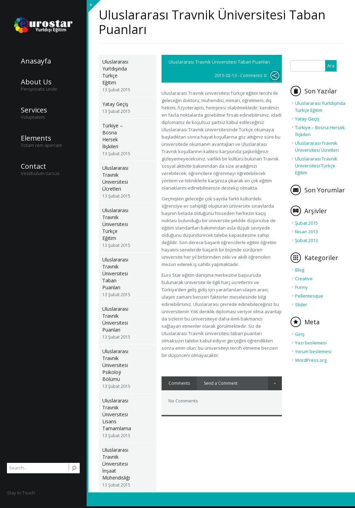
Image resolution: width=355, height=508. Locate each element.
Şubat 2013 (306, 240)
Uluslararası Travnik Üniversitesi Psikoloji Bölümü (115, 365)
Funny (301, 287)
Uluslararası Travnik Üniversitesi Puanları (115, 319)
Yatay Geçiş (115, 104)
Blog (299, 270)
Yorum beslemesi (313, 351)
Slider (301, 304)
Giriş (299, 334)
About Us (36, 81)
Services (34, 110)
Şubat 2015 (306, 223)
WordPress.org (311, 360)
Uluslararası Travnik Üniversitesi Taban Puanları (115, 273)
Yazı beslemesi (311, 343)
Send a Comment (220, 383)
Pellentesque (309, 296)
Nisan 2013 (306, 231)
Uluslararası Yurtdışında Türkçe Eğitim (115, 72)
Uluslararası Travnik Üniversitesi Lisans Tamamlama (116, 414)
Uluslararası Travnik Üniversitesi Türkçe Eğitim (115, 224)
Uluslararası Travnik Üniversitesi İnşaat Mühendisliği (116, 464)
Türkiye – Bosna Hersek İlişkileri (112, 136)
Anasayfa (36, 61)
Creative (304, 278)
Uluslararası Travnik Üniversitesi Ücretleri (115, 178)
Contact (33, 166)
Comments (179, 383)
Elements (36, 138)
